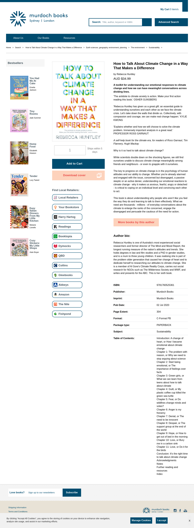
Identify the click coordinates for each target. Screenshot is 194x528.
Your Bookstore (69, 207)
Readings (65, 226)
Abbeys (64, 284)
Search (96, 22)
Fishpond (65, 313)
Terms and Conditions (17, 511)
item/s (170, 9)
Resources (69, 38)
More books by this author (136, 222)
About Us (18, 38)
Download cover (74, 175)
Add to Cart (74, 163)
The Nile (64, 304)
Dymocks (65, 246)
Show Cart (185, 7)
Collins (63, 265)
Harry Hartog (67, 216)
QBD (62, 255)
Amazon (64, 294)
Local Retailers (68, 197)
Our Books (43, 38)
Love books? (17, 492)
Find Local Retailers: (65, 190)
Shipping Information (17, 507)
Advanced (169, 22)
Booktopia (65, 236)
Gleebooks (66, 275)
